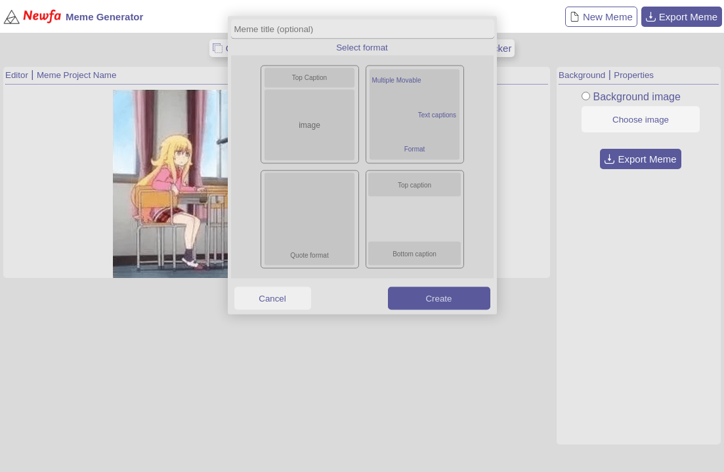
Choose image (640, 120)
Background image (636, 96)
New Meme (601, 16)
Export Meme (681, 16)
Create (438, 298)
